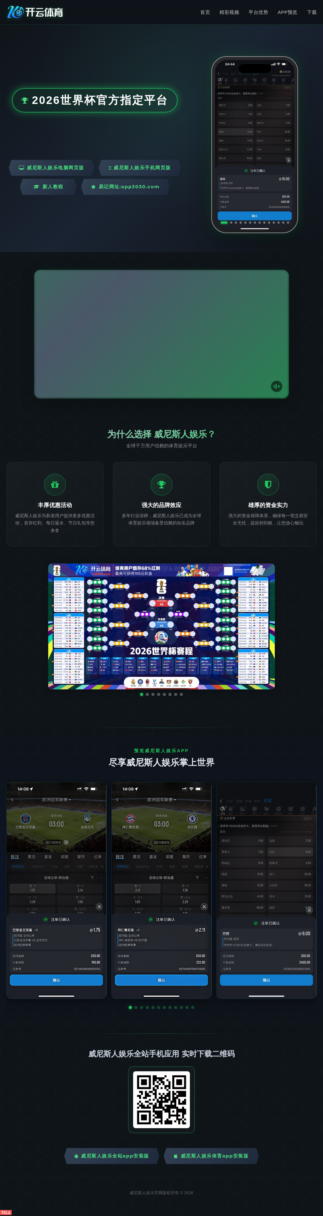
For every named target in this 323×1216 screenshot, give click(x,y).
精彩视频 (229, 12)
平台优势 (258, 12)
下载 (312, 12)
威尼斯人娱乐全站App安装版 (111, 1156)
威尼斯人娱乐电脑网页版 (51, 168)
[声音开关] (277, 386)
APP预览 (287, 12)
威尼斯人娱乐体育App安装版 (211, 1156)
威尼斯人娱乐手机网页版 (140, 168)
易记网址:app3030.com (125, 187)
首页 (205, 12)
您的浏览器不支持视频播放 (161, 334)
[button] (130, 1007)
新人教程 (48, 187)
